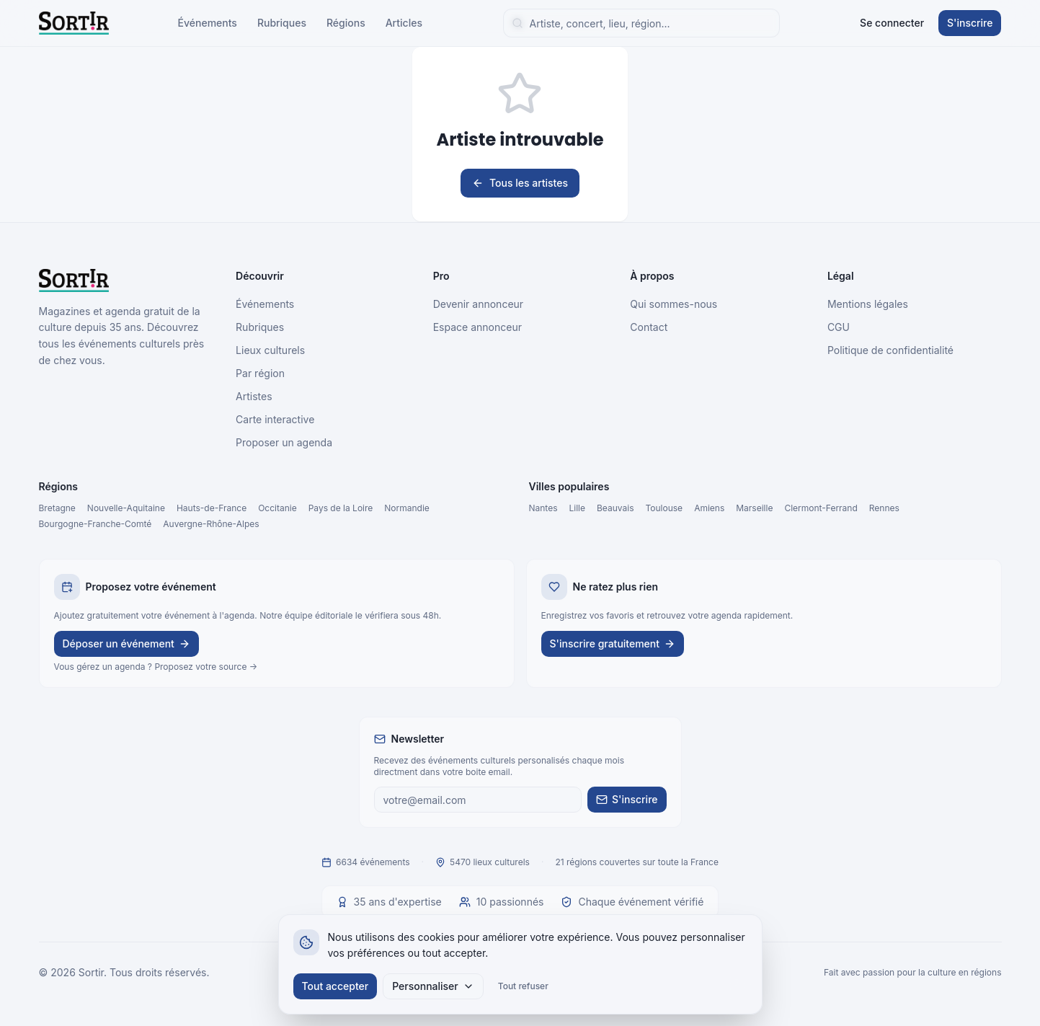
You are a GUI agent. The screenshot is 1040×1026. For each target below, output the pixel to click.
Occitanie (277, 508)
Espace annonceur (477, 327)
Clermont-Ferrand (820, 508)
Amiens (709, 508)
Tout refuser (523, 986)
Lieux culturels (270, 350)
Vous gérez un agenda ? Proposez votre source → (156, 666)
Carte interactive (275, 419)
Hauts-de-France (211, 508)
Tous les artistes (520, 183)
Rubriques (281, 23)
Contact (648, 327)
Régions (345, 23)
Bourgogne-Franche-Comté (95, 523)
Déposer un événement (126, 643)
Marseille (754, 508)
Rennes (884, 508)
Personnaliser (433, 986)
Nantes (543, 508)
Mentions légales (867, 304)
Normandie (407, 508)
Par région (260, 373)
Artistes (254, 396)
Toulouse (664, 508)
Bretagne (57, 508)
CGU (838, 327)
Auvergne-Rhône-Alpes (211, 523)
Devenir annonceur (478, 304)
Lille (577, 508)
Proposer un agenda (284, 442)
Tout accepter (335, 986)
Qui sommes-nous (673, 304)
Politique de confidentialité (890, 350)
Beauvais (615, 508)
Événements (207, 23)
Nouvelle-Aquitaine (126, 508)
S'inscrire (969, 23)
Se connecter (892, 23)
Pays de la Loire (340, 508)
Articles (404, 23)
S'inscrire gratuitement (613, 643)
